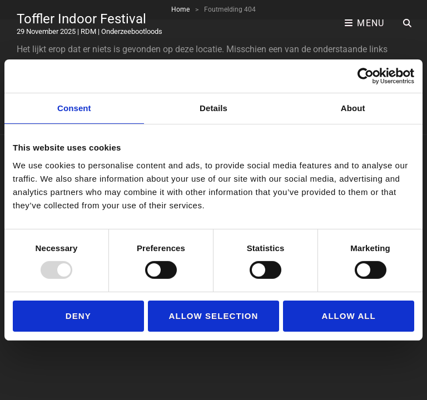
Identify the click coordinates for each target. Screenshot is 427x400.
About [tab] (353, 108)
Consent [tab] (74, 108)
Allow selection (214, 316)
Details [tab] (213, 108)
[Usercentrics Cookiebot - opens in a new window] (365, 76)
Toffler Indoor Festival (81, 19)
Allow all (348, 316)
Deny (78, 316)
